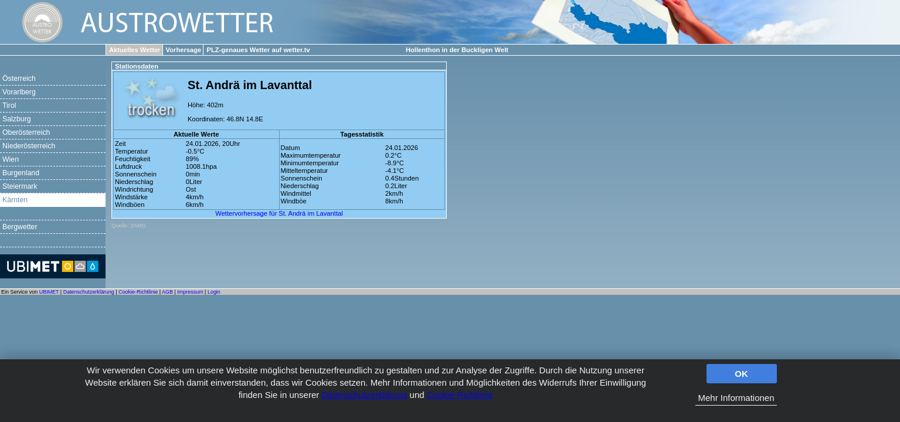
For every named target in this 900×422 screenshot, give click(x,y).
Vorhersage (184, 49)
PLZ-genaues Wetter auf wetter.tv (258, 49)
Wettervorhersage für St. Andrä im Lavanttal (278, 213)
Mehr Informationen (736, 398)
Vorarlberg (19, 92)
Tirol (9, 105)
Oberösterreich (26, 132)
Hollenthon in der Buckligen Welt (457, 49)
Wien (10, 159)
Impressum (190, 292)
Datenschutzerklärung (364, 395)
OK (741, 374)
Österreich (19, 78)
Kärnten (15, 200)
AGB (167, 292)
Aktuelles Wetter (134, 49)
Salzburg (16, 119)
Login (214, 292)
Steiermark (20, 186)
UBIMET (49, 292)
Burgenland (20, 173)
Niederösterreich (28, 146)
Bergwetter (20, 227)
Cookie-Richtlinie (460, 395)
